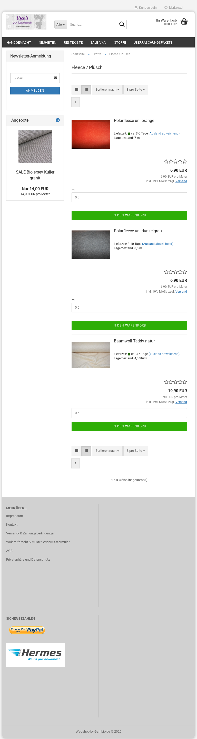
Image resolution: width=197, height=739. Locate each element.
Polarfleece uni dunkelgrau (138, 231)
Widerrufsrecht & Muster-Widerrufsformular (38, 543)
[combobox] (107, 90)
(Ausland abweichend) (164, 134)
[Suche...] (60, 24)
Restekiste (73, 42)
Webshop (83, 732)
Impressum (14, 517)
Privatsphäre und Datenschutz (28, 560)
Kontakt (11, 525)
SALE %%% (98, 42)
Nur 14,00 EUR (35, 189)
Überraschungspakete (153, 42)
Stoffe (120, 42)
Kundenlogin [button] (146, 7)
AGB (9, 551)
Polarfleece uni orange (134, 121)
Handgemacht (19, 42)
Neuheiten (47, 42)
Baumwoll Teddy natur (134, 342)
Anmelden (35, 91)
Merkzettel (173, 7)
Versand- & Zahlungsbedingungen (30, 534)
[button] (77, 90)
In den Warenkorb (129, 216)
